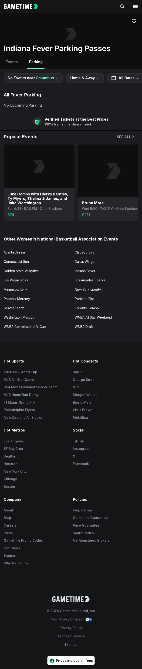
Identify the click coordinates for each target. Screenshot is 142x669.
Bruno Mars (82, 402)
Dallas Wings (84, 262)
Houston (10, 464)
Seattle (9, 456)
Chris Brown (82, 410)
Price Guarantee (86, 525)
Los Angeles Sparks (90, 280)
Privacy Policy (71, 628)
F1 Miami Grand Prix (19, 402)
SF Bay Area (13, 449)
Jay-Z (77, 372)
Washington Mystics (19, 317)
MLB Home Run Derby (21, 395)
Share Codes (83, 533)
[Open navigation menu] (135, 6)
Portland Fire (84, 299)
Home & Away (85, 78)
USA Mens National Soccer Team (30, 387)
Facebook (81, 464)
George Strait (84, 380)
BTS (76, 387)
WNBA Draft (84, 327)
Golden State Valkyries (21, 271)
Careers (10, 525)
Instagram (81, 449)
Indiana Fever (85, 271)
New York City (15, 471)
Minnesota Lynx (15, 289)
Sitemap (71, 644)
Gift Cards (12, 548)
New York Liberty (88, 289)
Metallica (80, 417)
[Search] (122, 6)
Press (8, 533)
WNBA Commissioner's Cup (25, 327)
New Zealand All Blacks (23, 417)
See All (126, 137)
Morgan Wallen (85, 395)
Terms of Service (71, 636)
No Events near (33, 78)
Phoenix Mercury (17, 299)
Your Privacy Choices (66, 619)
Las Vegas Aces (16, 280)
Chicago (10, 479)
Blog (7, 518)
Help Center (82, 510)
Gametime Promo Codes (23, 540)
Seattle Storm (14, 308)
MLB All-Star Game (19, 380)
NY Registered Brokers (91, 540)
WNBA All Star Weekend (93, 317)
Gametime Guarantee (90, 518)
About (8, 510)
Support (10, 555)
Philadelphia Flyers (19, 410)
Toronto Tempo (87, 308)
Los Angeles (14, 441)
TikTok (78, 441)
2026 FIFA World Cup (20, 372)
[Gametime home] (24, 6)
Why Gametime (16, 563)
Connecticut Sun (16, 262)
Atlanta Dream (14, 252)
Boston (9, 486)
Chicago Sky (84, 252)
